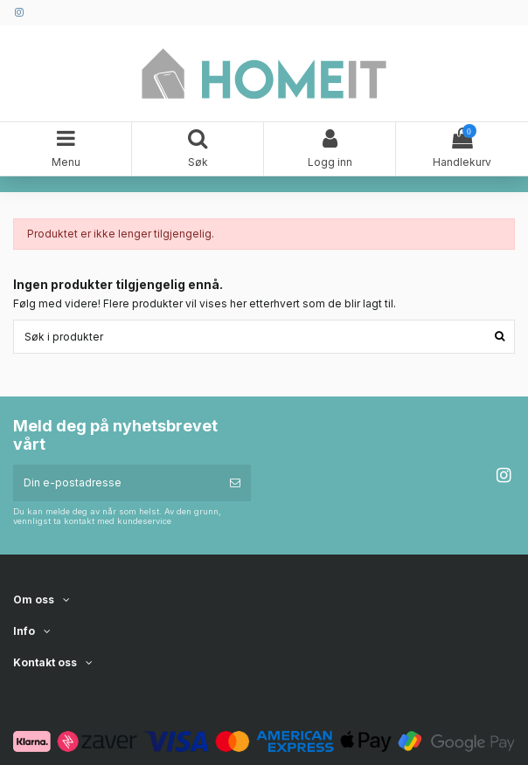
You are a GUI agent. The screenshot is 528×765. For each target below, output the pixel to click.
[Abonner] (235, 483)
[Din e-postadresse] (116, 483)
